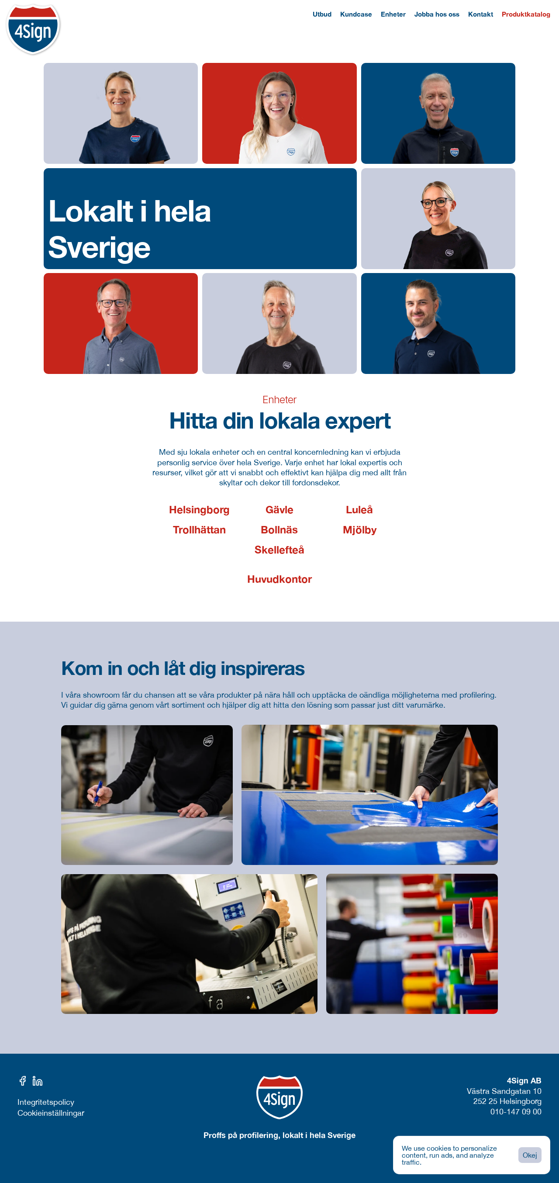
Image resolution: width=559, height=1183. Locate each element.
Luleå (359, 509)
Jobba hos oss (436, 14)
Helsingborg (199, 509)
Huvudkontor (279, 579)
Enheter (393, 14)
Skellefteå (279, 549)
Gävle (279, 509)
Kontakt (480, 14)
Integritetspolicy (45, 1102)
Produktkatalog (526, 14)
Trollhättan (199, 529)
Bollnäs (279, 529)
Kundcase (356, 14)
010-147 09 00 (516, 1111)
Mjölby (359, 529)
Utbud (322, 14)
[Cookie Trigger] (50, 1113)
